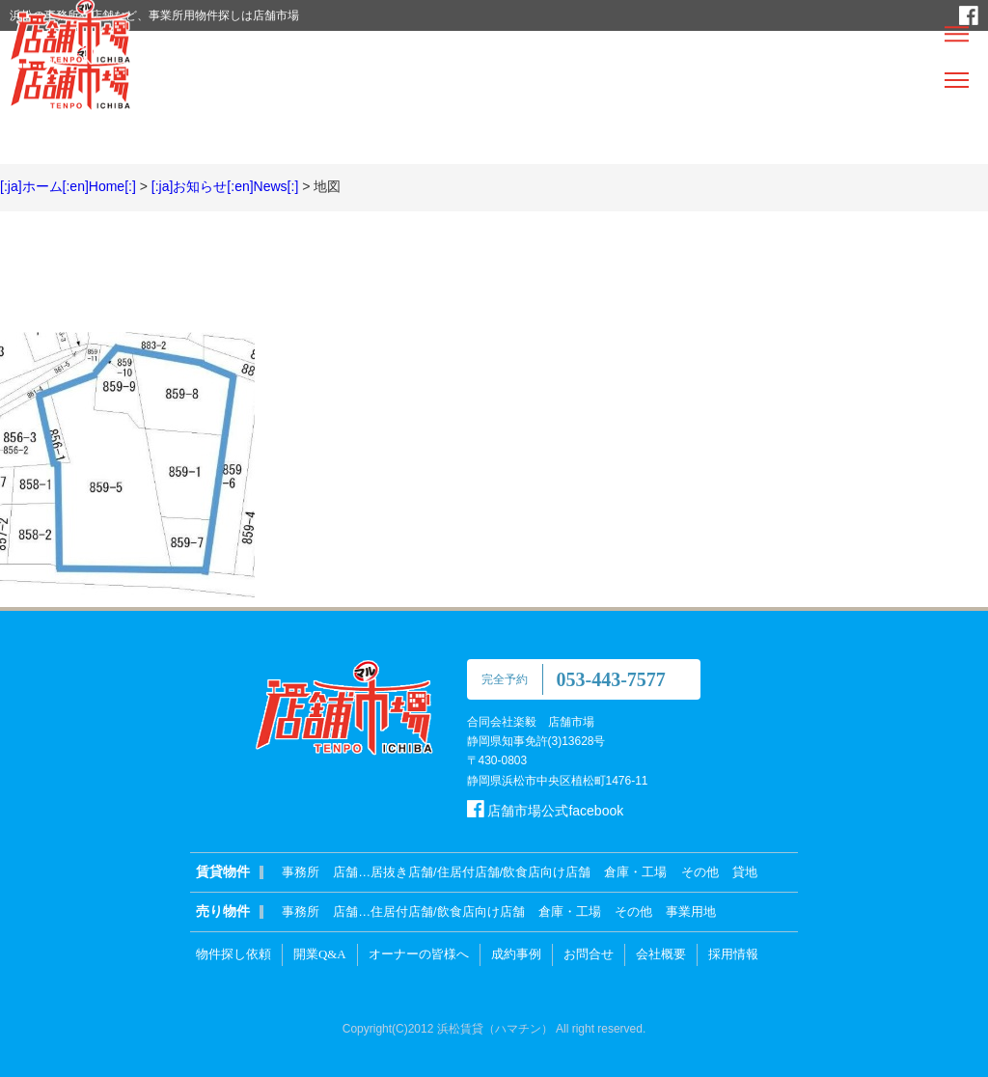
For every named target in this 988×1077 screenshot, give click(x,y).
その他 (700, 872)
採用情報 (733, 954)
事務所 (300, 872)
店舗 (345, 872)
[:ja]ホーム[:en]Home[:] (68, 186)
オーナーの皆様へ (419, 954)
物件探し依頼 (233, 954)
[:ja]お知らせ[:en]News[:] (224, 186)
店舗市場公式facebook (545, 810)
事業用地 (691, 911)
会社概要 (661, 954)
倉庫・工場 (635, 872)
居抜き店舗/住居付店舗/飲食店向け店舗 (480, 872)
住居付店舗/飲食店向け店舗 (447, 911)
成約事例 (516, 954)
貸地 (744, 872)
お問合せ (588, 954)
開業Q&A (319, 954)
